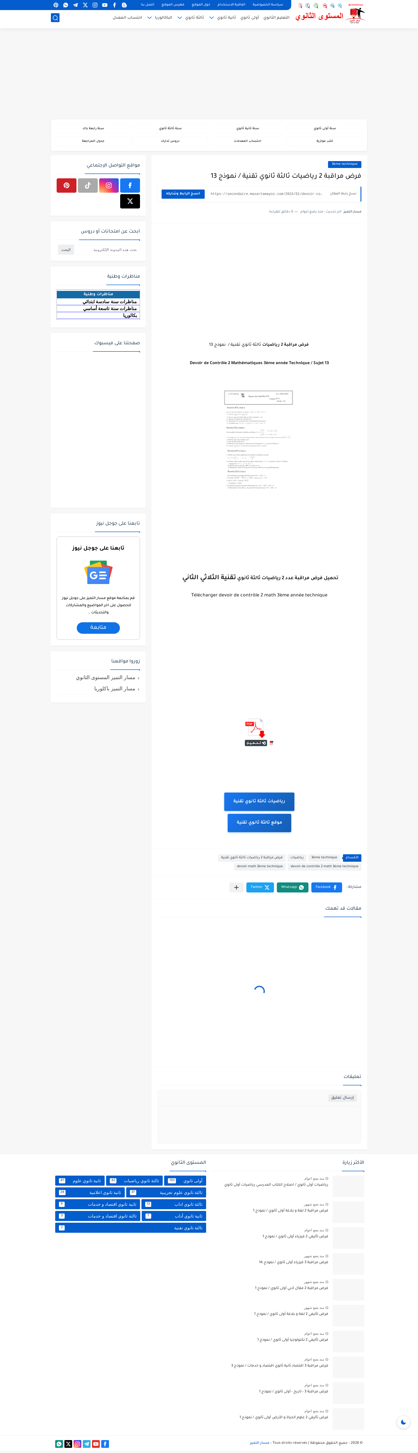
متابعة (98, 630)
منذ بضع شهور (314, 1207)
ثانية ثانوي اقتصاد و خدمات (97, 1206)
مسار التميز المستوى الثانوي (105, 679)
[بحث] (55, 19)
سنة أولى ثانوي (324, 129)
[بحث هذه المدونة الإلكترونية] (107, 251)
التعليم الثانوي (276, 19)
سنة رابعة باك (93, 129)
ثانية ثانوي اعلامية (90, 1194)
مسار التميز (259, 1445)
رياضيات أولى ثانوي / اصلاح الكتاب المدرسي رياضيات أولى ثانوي (276, 1187)
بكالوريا (130, 317)
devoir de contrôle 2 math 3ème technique (324, 869)
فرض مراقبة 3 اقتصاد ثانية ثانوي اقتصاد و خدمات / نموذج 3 (279, 1368)
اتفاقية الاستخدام (231, 5)
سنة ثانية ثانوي (247, 129)
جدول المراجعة (93, 143)
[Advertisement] (209, 74)
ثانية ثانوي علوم (80, 1182)
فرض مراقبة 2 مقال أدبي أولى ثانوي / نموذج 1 (291, 1291)
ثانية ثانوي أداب (173, 1218)
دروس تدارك (170, 143)
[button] (326, 890)
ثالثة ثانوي (194, 19)
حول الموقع (201, 5)
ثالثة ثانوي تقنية (130, 1229)
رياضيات (297, 860)
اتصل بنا (147, 5)
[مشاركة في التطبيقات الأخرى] (236, 890)
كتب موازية (325, 143)
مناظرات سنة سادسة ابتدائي (110, 303)
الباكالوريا (163, 19)
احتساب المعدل (127, 19)
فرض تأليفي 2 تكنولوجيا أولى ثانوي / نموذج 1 (292, 1342)
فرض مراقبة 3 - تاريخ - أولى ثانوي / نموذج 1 (293, 1394)
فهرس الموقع (173, 5)
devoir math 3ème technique (260, 869)
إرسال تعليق (342, 1100)
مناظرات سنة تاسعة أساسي (110, 310)
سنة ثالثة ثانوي (170, 129)
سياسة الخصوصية (268, 5)
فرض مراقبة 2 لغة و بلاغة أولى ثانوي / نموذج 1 (290, 1213)
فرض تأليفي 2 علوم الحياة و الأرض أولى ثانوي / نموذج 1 (283, 1420)
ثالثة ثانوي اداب (173, 1206)
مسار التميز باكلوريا (114, 690)
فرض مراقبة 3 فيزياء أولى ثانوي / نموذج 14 (293, 1265)
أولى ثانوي (249, 19)
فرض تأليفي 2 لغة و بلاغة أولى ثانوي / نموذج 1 (291, 1317)
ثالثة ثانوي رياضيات (134, 1182)
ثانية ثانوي (226, 19)
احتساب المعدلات (248, 143)
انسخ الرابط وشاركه (183, 196)
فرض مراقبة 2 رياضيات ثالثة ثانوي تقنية (252, 860)
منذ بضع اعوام (314, 1181)
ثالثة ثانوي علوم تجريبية (166, 1194)
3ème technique (345, 166)
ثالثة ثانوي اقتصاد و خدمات (98, 1218)
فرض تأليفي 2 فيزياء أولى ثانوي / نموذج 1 (295, 1239)
